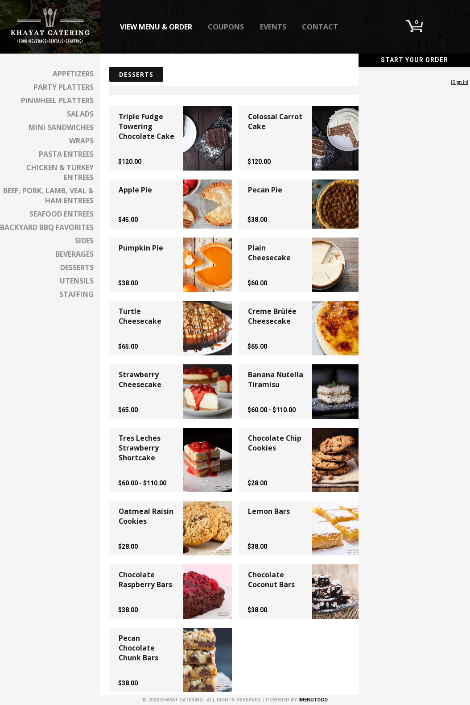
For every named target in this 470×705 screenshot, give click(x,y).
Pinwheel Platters (57, 100)
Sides (84, 241)
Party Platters (63, 87)
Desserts (77, 267)
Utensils (77, 281)
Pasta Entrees (66, 154)
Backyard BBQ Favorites (47, 227)
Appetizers (73, 74)
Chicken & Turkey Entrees (60, 172)
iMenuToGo (313, 700)
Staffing (76, 294)
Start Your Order (414, 59)
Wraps (81, 141)
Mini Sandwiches (61, 127)
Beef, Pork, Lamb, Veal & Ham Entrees (48, 195)
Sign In (459, 82)
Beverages (74, 254)
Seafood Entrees (61, 214)
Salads (80, 114)
